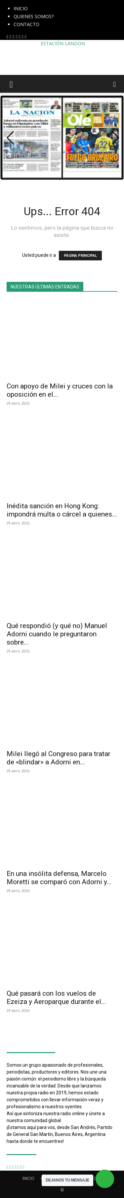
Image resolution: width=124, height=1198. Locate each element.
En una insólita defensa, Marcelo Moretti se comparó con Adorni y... (59, 878)
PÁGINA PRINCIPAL (80, 255)
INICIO (21, 8)
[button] (11, 84)
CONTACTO (26, 24)
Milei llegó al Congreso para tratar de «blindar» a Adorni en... (58, 758)
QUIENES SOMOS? (34, 16)
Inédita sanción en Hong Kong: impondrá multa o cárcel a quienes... (62, 510)
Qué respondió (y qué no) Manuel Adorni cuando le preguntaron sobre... (57, 634)
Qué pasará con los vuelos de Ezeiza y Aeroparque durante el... (56, 997)
